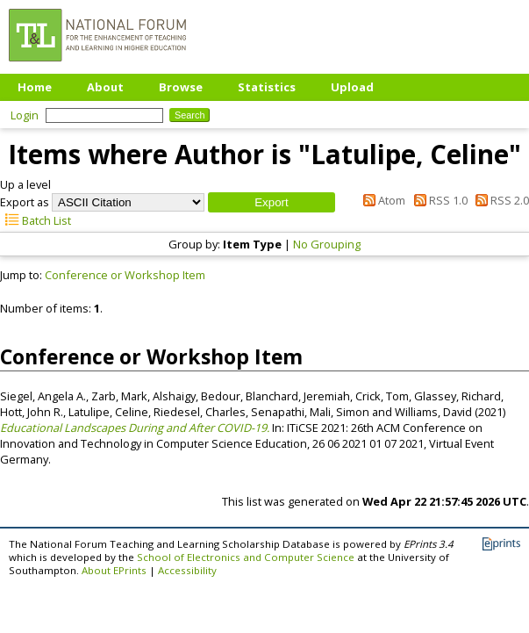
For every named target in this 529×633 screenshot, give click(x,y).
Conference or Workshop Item (125, 275)
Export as (24, 202)
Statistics (267, 87)
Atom (381, 200)
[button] (271, 202)
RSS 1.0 (437, 200)
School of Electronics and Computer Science (245, 557)
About (105, 87)
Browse (181, 87)
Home (35, 87)
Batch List (35, 220)
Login (25, 115)
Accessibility (187, 570)
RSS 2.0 (499, 200)
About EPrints (114, 570)
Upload (352, 87)
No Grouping (327, 244)
